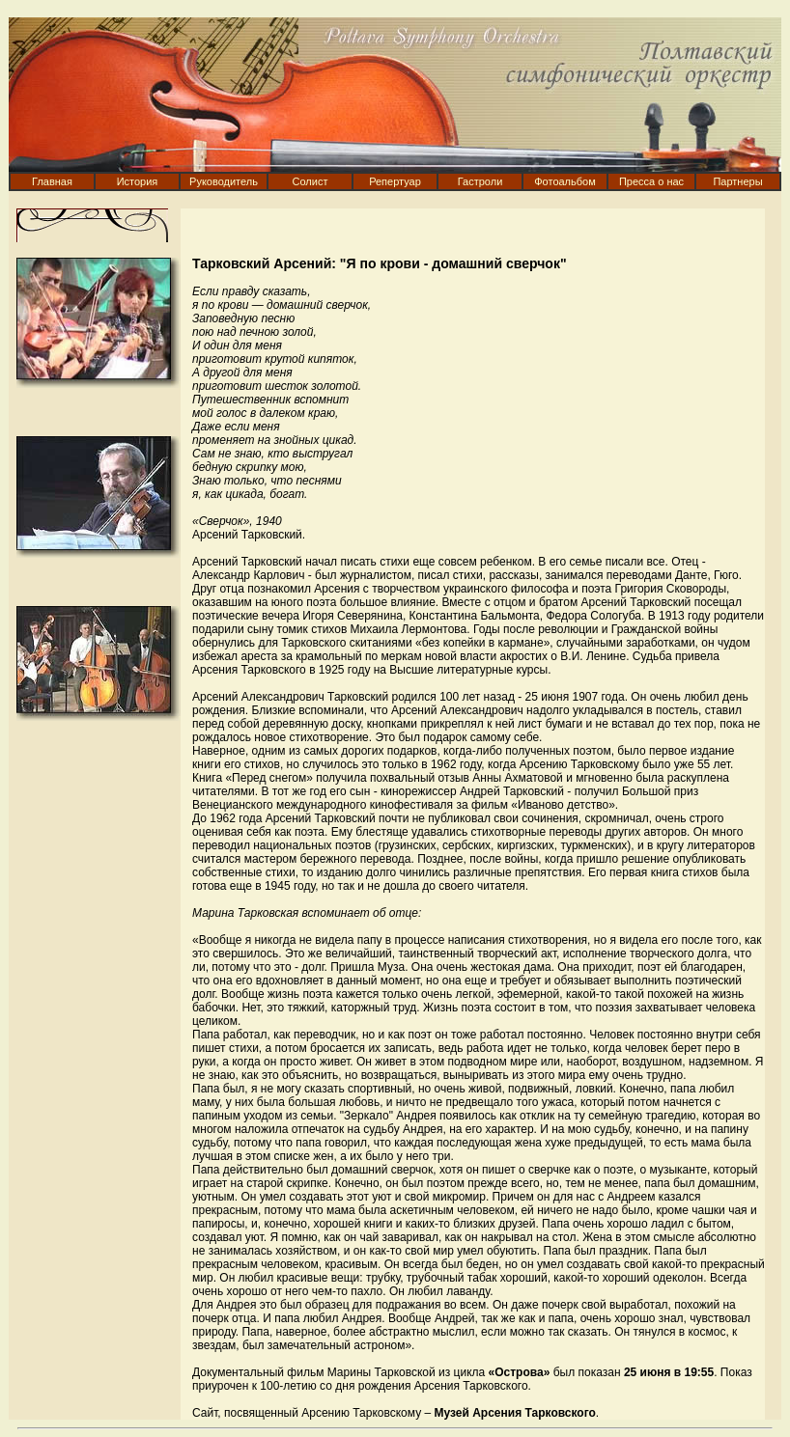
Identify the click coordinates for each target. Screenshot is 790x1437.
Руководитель (223, 181)
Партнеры (737, 181)
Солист (310, 181)
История (137, 181)
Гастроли (480, 181)
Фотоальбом (565, 181)
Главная (52, 181)
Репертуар (395, 181)
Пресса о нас (651, 181)
